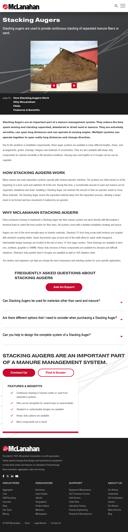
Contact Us (18, 373)
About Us (115, 483)
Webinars (40, 509)
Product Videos (42, 505)
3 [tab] (69, 85)
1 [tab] (59, 85)
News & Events (114, 509)
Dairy (5, 505)
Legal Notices (40, 523)
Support (75, 483)
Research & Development (80, 513)
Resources (44, 483)
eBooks (39, 497)
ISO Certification (115, 497)
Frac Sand (7, 509)
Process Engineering (78, 509)
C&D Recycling (9, 497)
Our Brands (113, 505)
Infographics (41, 501)
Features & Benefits (26, 110)
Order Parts (74, 501)
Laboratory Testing (77, 505)
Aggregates (8, 489)
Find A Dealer (56, 373)
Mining (6, 513)
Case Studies (42, 493)
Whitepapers (41, 513)
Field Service (75, 497)
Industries (11, 483)
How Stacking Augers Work (31, 98)
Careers (111, 501)
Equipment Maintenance (80, 489)
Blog (110, 513)
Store (27, 523)
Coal (5, 493)
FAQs (16, 106)
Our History (113, 489)
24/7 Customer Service (79, 493)
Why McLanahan (24, 102)
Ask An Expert (64, 287)
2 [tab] (64, 85)
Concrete (7, 501)
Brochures (40, 489)
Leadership (113, 493)
